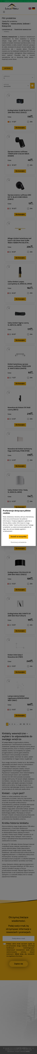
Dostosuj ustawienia (18, 542)
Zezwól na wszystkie (18, 537)
